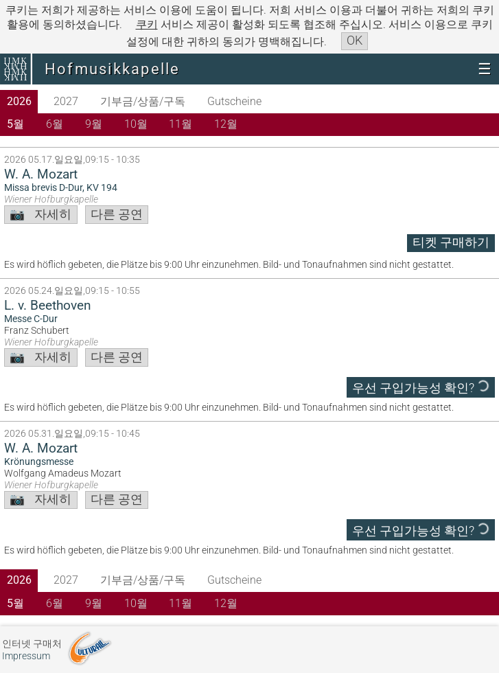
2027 (66, 101)
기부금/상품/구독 (142, 101)
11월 (180, 123)
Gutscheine (234, 101)
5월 (15, 123)
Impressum (26, 656)
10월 (136, 123)
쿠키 (147, 24)
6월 (54, 123)
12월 (225, 123)
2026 (19, 101)
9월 (93, 123)
